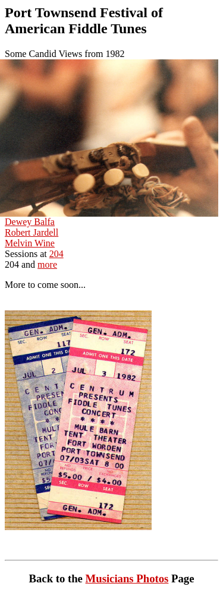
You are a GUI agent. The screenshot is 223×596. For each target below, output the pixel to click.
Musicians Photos (127, 578)
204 (56, 254)
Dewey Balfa (30, 222)
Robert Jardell (31, 232)
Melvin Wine (30, 243)
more (47, 264)
